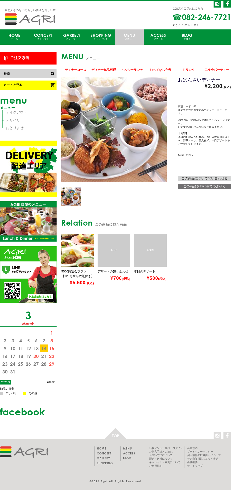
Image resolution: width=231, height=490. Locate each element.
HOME (14, 37)
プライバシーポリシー (200, 451)
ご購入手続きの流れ (161, 451)
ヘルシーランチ (132, 70)
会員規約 (192, 448)
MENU (129, 37)
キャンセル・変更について (164, 462)
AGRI (30, 19)
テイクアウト (16, 112)
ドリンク (188, 70)
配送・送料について (161, 458)
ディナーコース (75, 70)
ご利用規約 (155, 465)
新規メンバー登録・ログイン (166, 448)
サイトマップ (195, 465)
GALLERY (103, 458)
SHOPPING (100, 37)
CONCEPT (43, 37)
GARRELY (72, 37)
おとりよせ (15, 128)
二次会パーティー (217, 70)
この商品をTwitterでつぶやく (204, 186)
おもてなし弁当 (160, 70)
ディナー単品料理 (103, 70)
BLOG (187, 37)
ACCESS (158, 37)
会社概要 (192, 462)
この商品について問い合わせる (205, 178)
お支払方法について (161, 455)
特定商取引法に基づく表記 (202, 458)
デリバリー (15, 120)
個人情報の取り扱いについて (204, 455)
